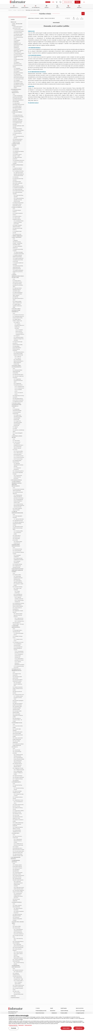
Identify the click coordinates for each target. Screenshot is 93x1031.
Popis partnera (28, 1025)
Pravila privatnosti (13, 1025)
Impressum (21, 1025)
